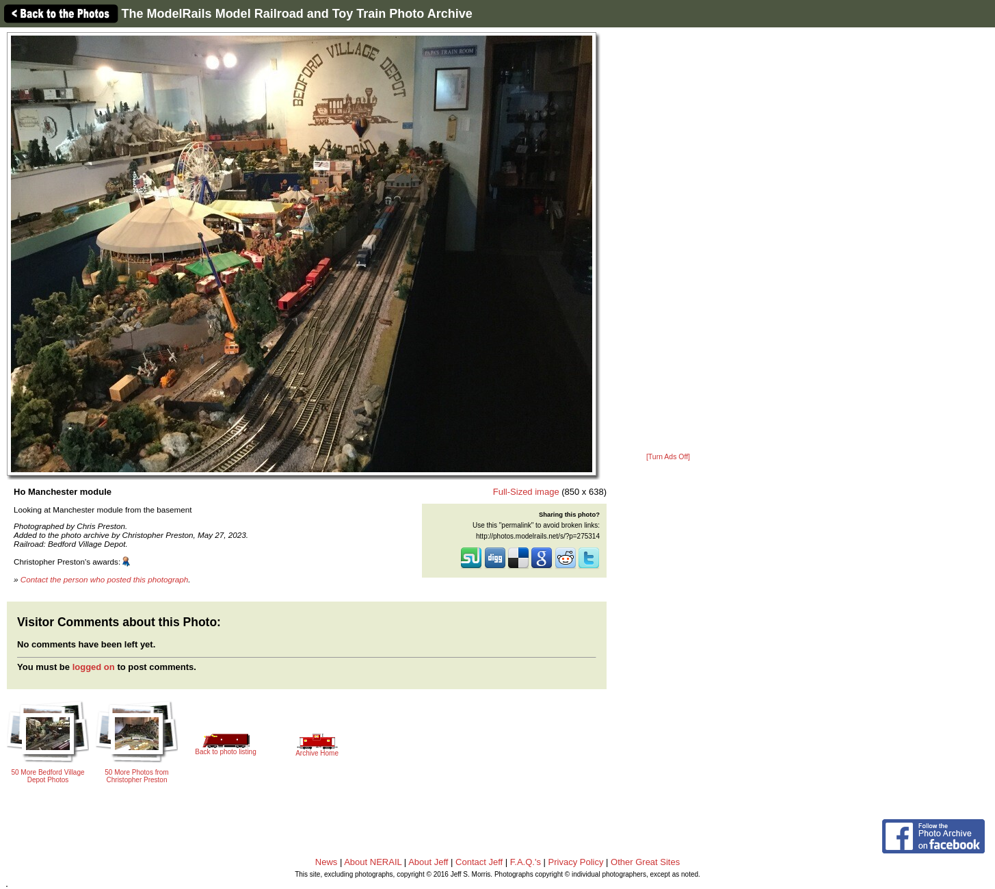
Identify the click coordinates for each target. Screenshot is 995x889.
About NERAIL (372, 862)
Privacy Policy (576, 862)
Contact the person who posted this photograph (105, 579)
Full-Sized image (526, 492)
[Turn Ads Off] (668, 457)
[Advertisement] (668, 241)
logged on (93, 667)
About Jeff (428, 862)
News (326, 862)
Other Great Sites (645, 862)
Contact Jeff (479, 862)
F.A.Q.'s (525, 862)
